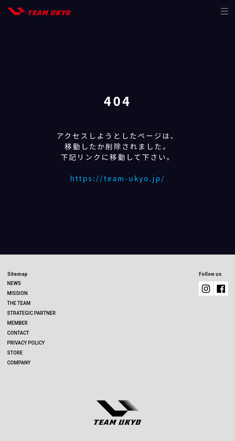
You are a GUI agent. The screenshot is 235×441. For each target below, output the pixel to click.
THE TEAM (19, 303)
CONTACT (18, 333)
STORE (15, 353)
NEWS (14, 283)
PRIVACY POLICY (26, 343)
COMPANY (19, 362)
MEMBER (17, 323)
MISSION (17, 293)
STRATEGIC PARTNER (31, 313)
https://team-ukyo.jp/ (117, 178)
